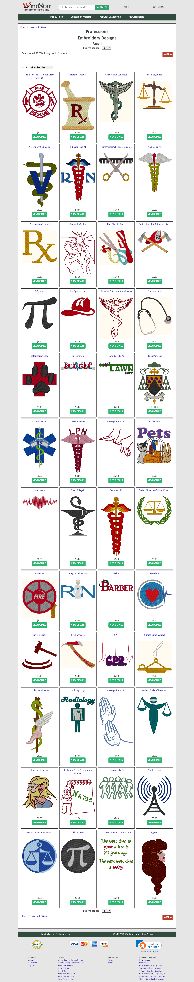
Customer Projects (81, 16)
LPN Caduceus (78, 421)
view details (39, 137)
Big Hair (154, 832)
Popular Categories (110, 16)
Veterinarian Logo (39, 356)
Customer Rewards (66, 965)
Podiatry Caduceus (39, 690)
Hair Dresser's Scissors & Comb (116, 147)
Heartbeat (154, 573)
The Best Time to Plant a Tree (116, 832)
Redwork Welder (78, 224)
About (30, 960)
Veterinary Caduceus (39, 147)
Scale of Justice (154, 74)
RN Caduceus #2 (39, 421)
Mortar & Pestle (78, 74)
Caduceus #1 (154, 147)
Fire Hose (39, 573)
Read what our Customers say (55, 934)
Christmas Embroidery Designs (152, 973)
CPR (116, 635)
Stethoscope (154, 291)
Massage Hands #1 (116, 421)
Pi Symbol (39, 291)
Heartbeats (39, 490)
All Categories (136, 16)
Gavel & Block (39, 635)
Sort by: (25, 67)
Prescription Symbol (39, 224)
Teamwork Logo (116, 770)
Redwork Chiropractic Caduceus (116, 291)
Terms (110, 963)
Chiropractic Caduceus (116, 74)
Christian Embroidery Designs (152, 965)
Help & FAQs (63, 968)
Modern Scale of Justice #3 (39, 832)
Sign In (126, 7)
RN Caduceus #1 (78, 147)
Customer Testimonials (67, 973)
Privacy (110, 960)
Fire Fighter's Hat (77, 291)
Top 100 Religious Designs (150, 968)
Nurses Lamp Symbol (154, 635)
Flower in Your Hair (39, 770)
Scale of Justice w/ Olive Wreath (154, 490)
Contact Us (158, 7)
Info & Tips (62, 971)
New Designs (144, 960)
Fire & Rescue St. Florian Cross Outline (39, 76)
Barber (116, 573)
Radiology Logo (77, 690)
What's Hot (143, 963)
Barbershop (78, 356)
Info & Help (56, 16)
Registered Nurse (78, 573)
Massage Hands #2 (116, 690)
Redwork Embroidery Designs (152, 976)
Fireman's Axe (78, 635)
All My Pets (154, 421)
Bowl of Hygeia (78, 490)
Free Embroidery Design (68, 979)
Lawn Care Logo (116, 356)
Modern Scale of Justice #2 (154, 690)
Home (22, 27)
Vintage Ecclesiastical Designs (151, 979)
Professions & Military (36, 27)
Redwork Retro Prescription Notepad (78, 772)
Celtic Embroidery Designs (150, 971)
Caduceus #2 (116, 490)
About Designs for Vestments (70, 960)
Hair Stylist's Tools (116, 224)
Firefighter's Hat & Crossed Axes (154, 224)
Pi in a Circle (78, 832)
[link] (148, 946)
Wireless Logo (154, 770)
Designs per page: (92, 48)
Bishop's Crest (154, 356)
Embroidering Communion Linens (72, 963)
